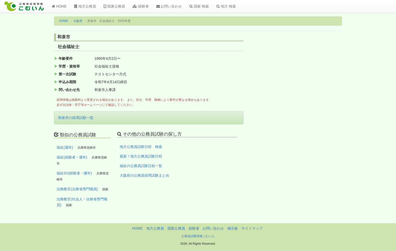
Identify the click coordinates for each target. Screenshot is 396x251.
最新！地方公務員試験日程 (141, 156)
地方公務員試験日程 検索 (141, 147)
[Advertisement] (309, 116)
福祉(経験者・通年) (72, 157)
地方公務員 (85, 6)
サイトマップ (252, 228)
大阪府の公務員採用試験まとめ (144, 175)
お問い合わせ (169, 6)
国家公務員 (114, 6)
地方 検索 (226, 6)
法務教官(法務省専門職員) (77, 189)
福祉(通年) (65, 147)
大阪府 (77, 21)
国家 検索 (199, 6)
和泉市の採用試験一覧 (75, 118)
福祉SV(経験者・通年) (74, 173)
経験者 (141, 6)
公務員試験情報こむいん (198, 236)
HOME (59, 6)
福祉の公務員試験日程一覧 (141, 166)
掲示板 (232, 228)
